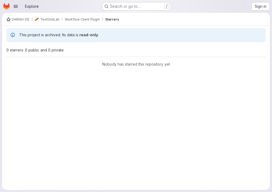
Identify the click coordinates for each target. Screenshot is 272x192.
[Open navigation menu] (15, 6)
